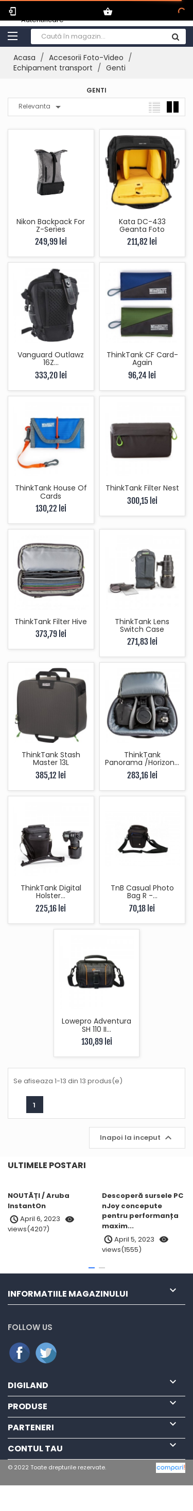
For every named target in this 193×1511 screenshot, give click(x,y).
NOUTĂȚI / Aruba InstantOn (38, 1201)
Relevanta (41, 107)
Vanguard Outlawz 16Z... (50, 359)
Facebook (20, 1353)
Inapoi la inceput (137, 1138)
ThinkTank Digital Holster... (51, 892)
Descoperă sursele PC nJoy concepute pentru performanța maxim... (142, 1211)
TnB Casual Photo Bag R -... (142, 892)
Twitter (47, 1353)
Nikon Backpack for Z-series (50, 225)
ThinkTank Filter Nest (142, 488)
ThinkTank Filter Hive (50, 621)
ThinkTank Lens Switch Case (142, 625)
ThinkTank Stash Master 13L (51, 759)
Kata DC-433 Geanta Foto (142, 225)
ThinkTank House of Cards (51, 492)
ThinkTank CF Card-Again (142, 359)
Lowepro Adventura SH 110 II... (96, 1025)
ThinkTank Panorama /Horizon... (142, 759)
